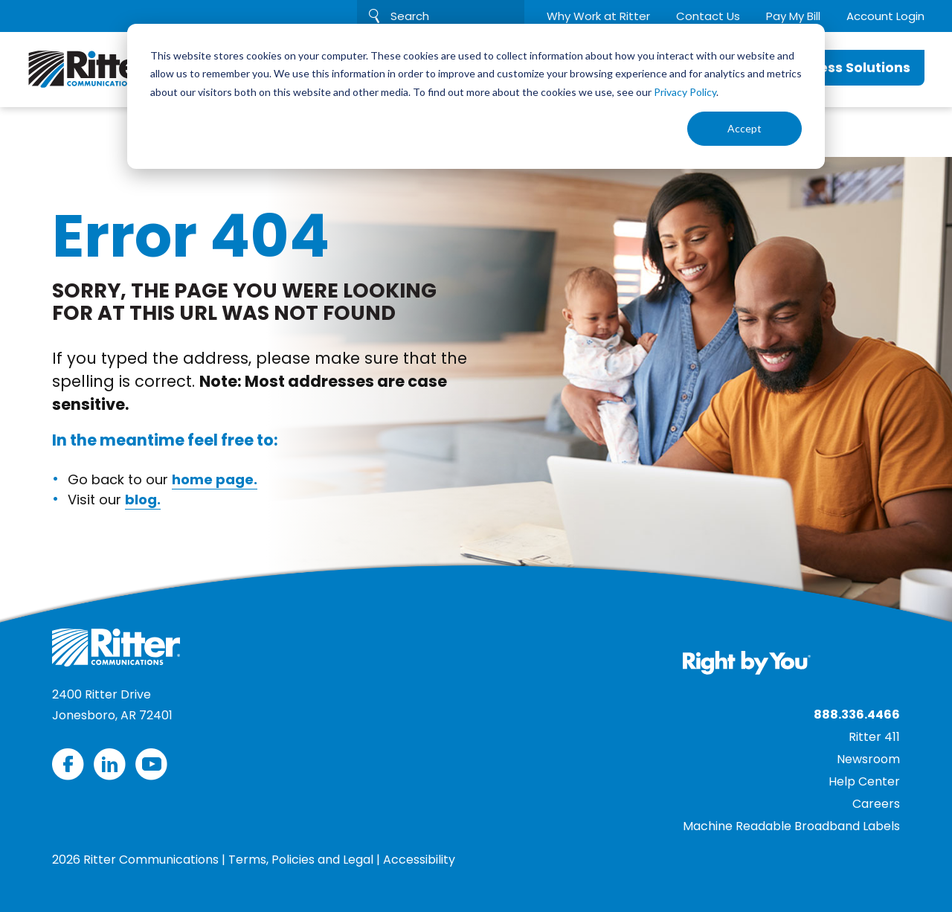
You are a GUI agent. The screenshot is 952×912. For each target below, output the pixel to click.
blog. (143, 499)
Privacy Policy (685, 92)
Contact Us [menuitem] (708, 16)
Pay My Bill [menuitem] (793, 16)
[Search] (440, 16)
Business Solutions (845, 67)
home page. (214, 479)
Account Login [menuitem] (885, 16)
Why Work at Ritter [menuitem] (598, 16)
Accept (744, 128)
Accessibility (419, 859)
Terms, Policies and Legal (300, 859)
